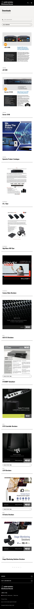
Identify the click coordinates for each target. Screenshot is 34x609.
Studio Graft (11, 605)
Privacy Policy (4, 599)
